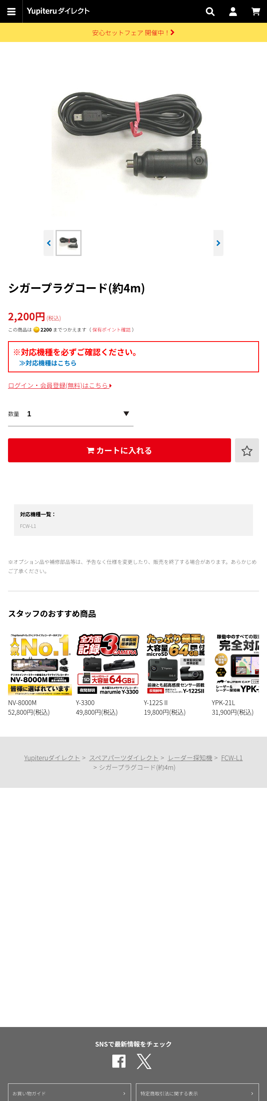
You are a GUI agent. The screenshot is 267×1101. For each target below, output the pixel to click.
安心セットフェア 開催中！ (133, 32)
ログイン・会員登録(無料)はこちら (60, 385)
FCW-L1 (28, 525)
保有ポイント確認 (111, 329)
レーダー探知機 (189, 757)
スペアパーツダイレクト (124, 757)
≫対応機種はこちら (48, 363)
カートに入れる (119, 450)
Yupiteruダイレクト (52, 757)
